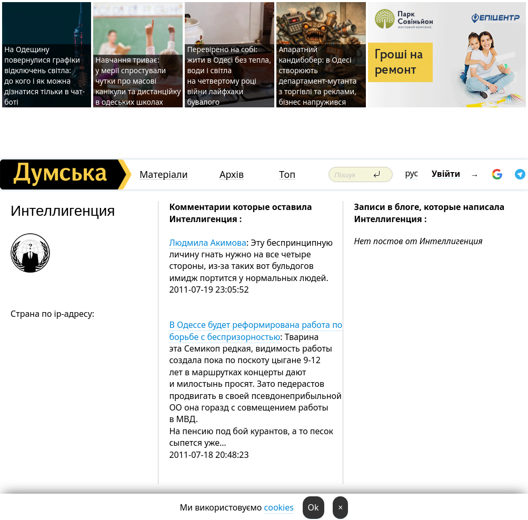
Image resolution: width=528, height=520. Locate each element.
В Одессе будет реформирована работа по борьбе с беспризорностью (255, 330)
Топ (287, 174)
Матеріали (164, 174)
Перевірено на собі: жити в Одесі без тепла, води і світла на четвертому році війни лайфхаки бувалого (229, 75)
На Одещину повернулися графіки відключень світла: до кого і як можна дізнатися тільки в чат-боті (44, 75)
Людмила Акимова (207, 242)
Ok (313, 507)
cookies (279, 507)
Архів (232, 174)
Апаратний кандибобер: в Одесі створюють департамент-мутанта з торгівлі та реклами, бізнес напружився (317, 75)
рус (412, 173)
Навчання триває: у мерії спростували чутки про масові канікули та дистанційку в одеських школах (138, 81)
